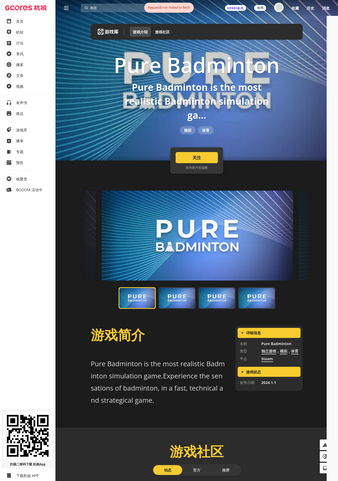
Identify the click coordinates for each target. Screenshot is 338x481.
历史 (310, 8)
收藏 (295, 8)
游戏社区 (162, 31)
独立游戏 (268, 370)
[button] (325, 444)
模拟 (187, 143)
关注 (197, 177)
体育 (205, 143)
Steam (267, 378)
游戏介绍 (140, 31)
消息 (326, 8)
